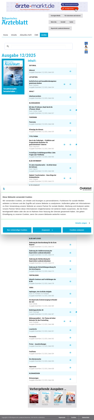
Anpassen (47, 230)
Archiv (44, 35)
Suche (71, 22)
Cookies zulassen (77, 230)
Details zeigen (81, 223)
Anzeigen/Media (55, 15)
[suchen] (38, 46)
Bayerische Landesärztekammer (60, 28)
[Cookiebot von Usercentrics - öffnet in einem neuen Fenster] (81, 188)
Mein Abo (54, 22)
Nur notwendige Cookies (17, 230)
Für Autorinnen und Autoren (73, 15)
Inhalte (14, 35)
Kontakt (63, 22)
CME (36, 35)
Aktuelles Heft (26, 35)
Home (5, 35)
